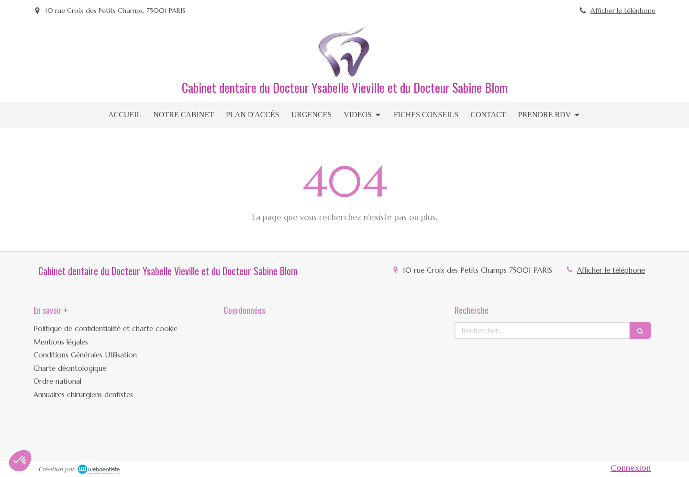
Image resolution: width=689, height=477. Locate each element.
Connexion (631, 468)
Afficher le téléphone (623, 10)
